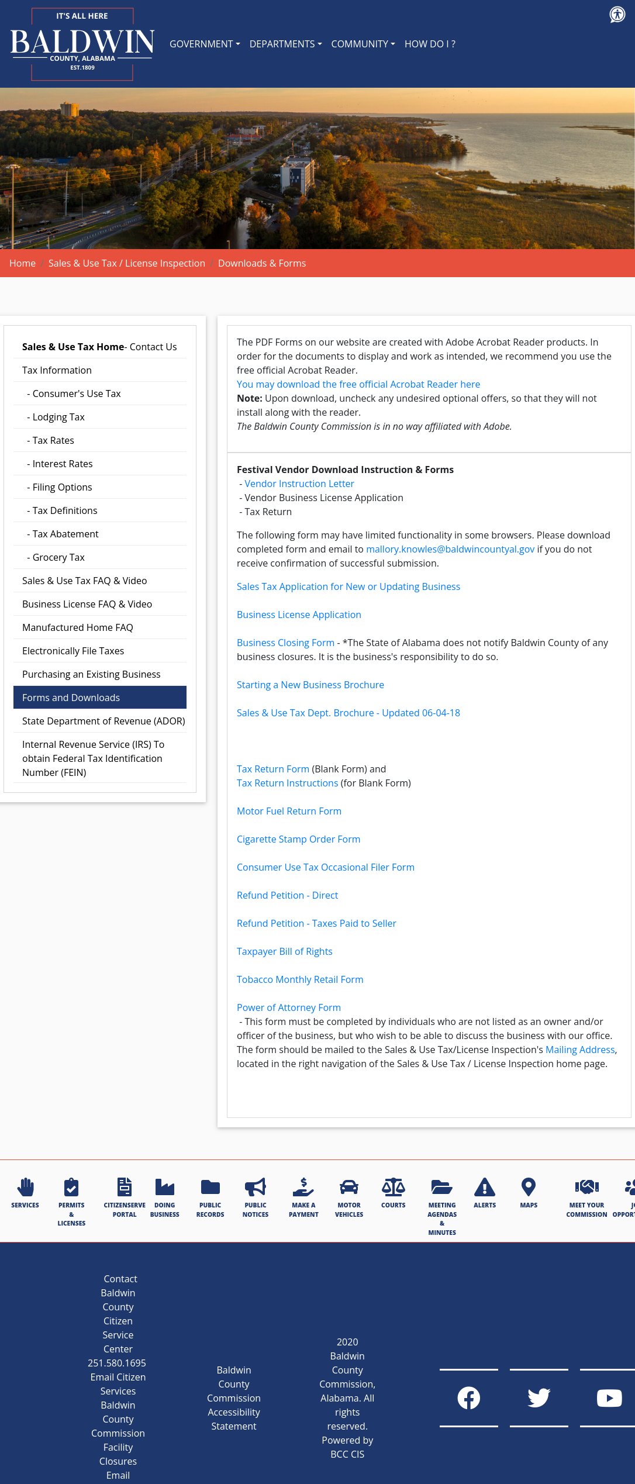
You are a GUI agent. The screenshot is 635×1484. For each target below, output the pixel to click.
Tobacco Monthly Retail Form (300, 979)
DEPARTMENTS (282, 43)
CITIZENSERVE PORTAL (125, 1198)
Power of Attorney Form (289, 1007)
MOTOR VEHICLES (349, 1198)
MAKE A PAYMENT (304, 1198)
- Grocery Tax (53, 557)
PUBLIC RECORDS (210, 1198)
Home (22, 263)
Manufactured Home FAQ (77, 627)
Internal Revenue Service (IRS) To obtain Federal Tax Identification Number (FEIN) (93, 758)
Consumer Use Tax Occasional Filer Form (326, 867)
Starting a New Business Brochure (310, 684)
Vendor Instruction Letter (299, 483)
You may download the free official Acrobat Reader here (358, 384)
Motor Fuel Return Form (289, 811)
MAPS (528, 1193)
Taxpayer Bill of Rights (285, 951)
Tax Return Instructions (288, 782)
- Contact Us (99, 346)
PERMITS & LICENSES (71, 1202)
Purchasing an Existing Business (91, 674)
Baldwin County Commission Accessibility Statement (234, 1398)
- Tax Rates (48, 440)
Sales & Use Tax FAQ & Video (84, 580)
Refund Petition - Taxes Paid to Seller (316, 923)
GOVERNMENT (201, 43)
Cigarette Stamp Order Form (299, 839)
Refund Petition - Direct (287, 895)
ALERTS (485, 1193)
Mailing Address (580, 1049)
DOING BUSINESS (165, 1198)
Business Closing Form (285, 642)
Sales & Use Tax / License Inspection (127, 263)
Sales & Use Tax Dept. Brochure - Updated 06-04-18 (348, 712)
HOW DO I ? (430, 43)
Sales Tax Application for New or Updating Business (348, 586)
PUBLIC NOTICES (255, 1198)
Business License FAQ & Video (87, 604)
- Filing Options (57, 487)
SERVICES (25, 1193)
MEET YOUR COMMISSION (586, 1198)
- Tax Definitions (60, 510)
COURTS (393, 1193)
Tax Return (268, 511)
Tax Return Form (273, 768)
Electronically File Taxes (73, 650)
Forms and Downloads (71, 697)
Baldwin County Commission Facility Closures (118, 1433)
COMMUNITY (360, 43)
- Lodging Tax (53, 416)
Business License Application (299, 614)
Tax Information (57, 370)
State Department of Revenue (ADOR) (103, 721)
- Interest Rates (57, 463)
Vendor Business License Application (323, 497)
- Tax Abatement (60, 533)
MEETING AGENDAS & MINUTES (442, 1207)
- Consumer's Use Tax (71, 393)
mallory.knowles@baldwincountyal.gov (450, 549)
